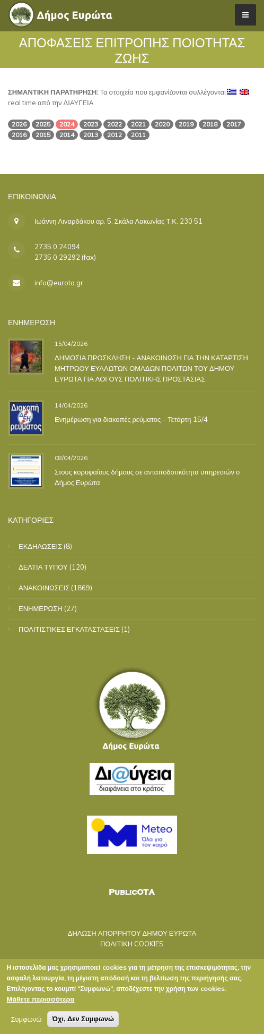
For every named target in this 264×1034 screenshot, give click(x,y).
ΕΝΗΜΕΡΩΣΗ (41, 608)
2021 (138, 124)
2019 (186, 124)
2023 (90, 124)
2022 (114, 124)
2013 (90, 135)
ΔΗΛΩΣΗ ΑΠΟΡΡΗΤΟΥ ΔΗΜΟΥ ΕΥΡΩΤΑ (132, 933)
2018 (210, 124)
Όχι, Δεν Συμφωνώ (83, 1021)
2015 (43, 135)
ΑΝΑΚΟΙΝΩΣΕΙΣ (44, 587)
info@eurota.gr (58, 282)
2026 (19, 124)
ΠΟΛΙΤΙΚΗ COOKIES (132, 943)
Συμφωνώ (26, 1021)
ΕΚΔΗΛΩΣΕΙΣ (40, 546)
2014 (66, 135)
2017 (233, 124)
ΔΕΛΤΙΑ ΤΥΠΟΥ (43, 567)
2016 (19, 135)
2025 (43, 124)
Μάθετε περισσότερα (40, 1001)
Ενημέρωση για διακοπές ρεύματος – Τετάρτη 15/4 (131, 419)
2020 (162, 124)
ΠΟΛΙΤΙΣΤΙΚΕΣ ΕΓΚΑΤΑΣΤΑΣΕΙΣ (69, 629)
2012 (114, 135)
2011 (138, 135)
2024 (66, 124)
